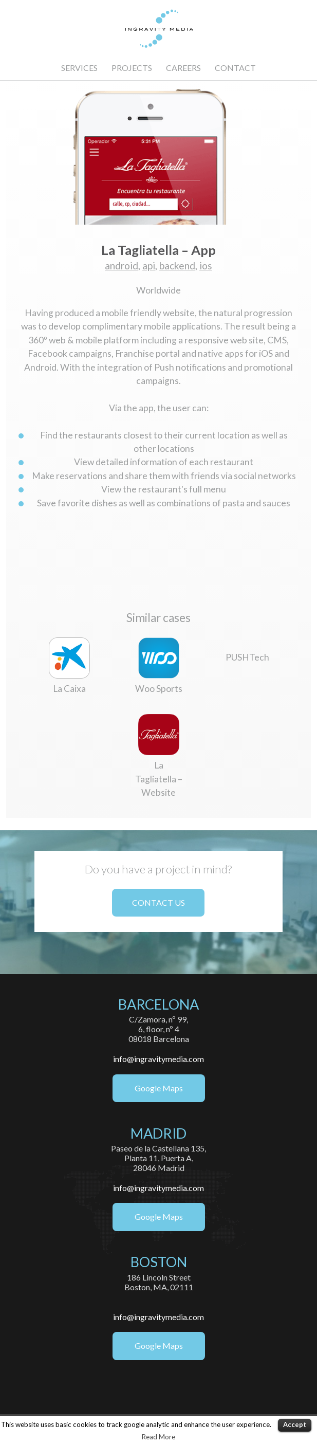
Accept (294, 1424)
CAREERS (183, 67)
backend (177, 265)
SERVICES (79, 67)
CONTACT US (158, 902)
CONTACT (235, 67)
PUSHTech (247, 657)
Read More (158, 1437)
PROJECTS (131, 67)
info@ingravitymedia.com (158, 1059)
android (121, 265)
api (148, 265)
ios (205, 265)
